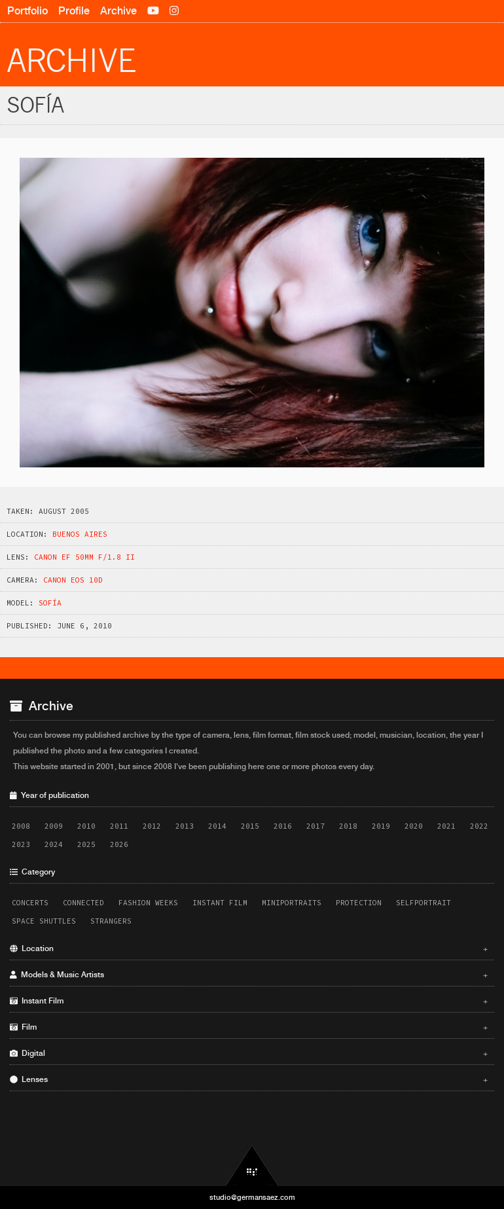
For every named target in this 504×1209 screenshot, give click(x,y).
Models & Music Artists (249, 974)
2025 (86, 844)
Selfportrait (423, 902)
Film (249, 1027)
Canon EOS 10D (73, 580)
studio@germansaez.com (252, 1197)
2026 (119, 844)
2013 (184, 826)
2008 (21, 826)
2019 (381, 826)
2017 (315, 826)
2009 (54, 826)
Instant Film (219, 902)
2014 (217, 826)
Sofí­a (50, 602)
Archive (118, 11)
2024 (54, 844)
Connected (83, 902)
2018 (348, 826)
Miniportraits (291, 902)
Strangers (111, 921)
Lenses (249, 1079)
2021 (446, 826)
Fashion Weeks (148, 902)
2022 (479, 826)
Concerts (30, 902)
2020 (414, 826)
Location (249, 948)
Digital (249, 1053)
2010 (86, 826)
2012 (152, 826)
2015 (250, 826)
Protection (359, 902)
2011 (119, 826)
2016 (283, 826)
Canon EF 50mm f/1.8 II (84, 557)
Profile (74, 11)
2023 (21, 844)
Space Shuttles (44, 921)
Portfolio (27, 11)
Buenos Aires (79, 534)
